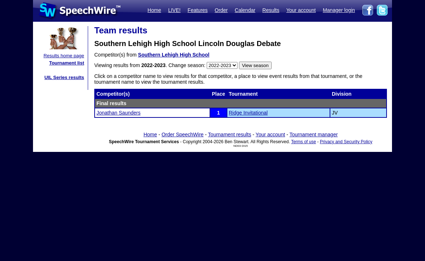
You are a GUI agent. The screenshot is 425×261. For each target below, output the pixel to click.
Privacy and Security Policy (346, 141)
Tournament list (66, 63)
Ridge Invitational (248, 113)
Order (221, 10)
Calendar (245, 10)
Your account (300, 10)
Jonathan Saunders (118, 113)
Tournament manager (313, 134)
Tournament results (229, 134)
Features (197, 10)
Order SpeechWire (182, 134)
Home (154, 10)
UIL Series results (64, 77)
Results (271, 10)
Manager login (339, 10)
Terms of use (303, 141)
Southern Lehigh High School (174, 55)
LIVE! (174, 10)
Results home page (64, 55)
